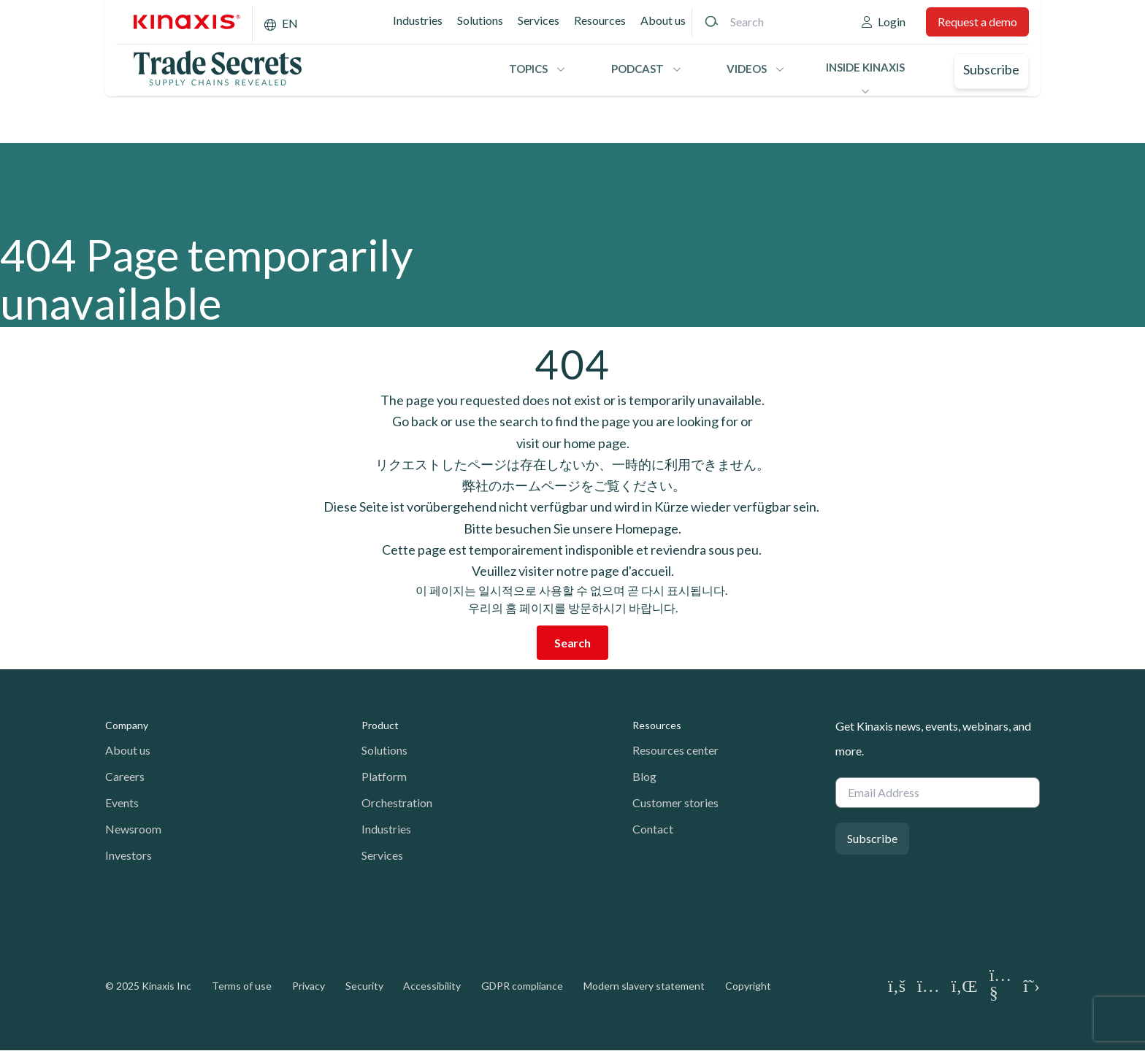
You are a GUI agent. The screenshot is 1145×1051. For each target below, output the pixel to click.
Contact (652, 829)
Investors (128, 855)
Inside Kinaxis (865, 67)
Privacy (308, 985)
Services (538, 20)
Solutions (480, 20)
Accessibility (432, 985)
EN (290, 23)
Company (126, 725)
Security (364, 985)
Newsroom (133, 829)
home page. (596, 443)
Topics (528, 68)
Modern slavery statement (644, 985)
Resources (600, 20)
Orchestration (396, 802)
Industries (418, 20)
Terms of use (242, 985)
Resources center (675, 750)
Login (891, 21)
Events (122, 802)
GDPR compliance (522, 985)
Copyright (748, 985)
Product (380, 725)
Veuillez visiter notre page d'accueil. (573, 571)
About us (663, 20)
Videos (747, 68)
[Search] (711, 22)
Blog (644, 776)
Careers (125, 776)
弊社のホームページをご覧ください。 (573, 485)
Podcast (637, 68)
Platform (384, 776)
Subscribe (991, 69)
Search (572, 643)
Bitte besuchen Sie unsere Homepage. (572, 528)
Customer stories (675, 802)
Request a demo (977, 21)
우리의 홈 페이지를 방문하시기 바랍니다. (573, 608)
